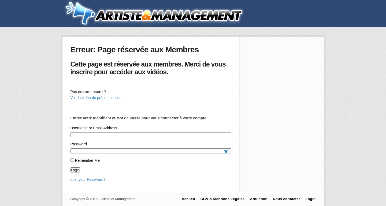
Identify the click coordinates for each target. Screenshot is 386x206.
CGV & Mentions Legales (223, 199)
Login (311, 199)
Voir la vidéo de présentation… (96, 97)
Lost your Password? (88, 179)
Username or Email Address (93, 128)
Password (78, 144)
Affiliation (259, 199)
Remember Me (85, 160)
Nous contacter (286, 199)
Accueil (188, 199)
